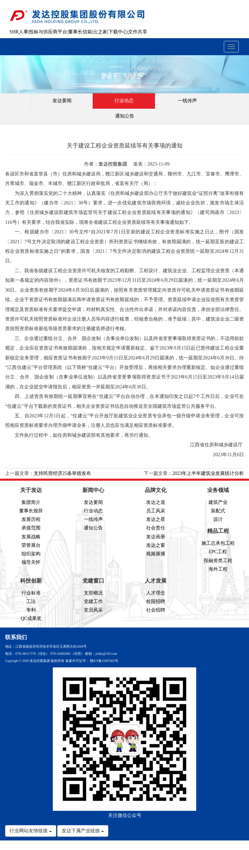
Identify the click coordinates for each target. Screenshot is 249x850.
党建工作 (93, 601)
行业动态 (124, 100)
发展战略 (31, 536)
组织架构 (31, 553)
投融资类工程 (218, 560)
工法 (31, 601)
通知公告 (124, 116)
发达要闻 (62, 100)
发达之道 (155, 502)
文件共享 (137, 31)
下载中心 (117, 31)
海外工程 (218, 569)
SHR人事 (19, 31)
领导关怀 (31, 562)
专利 (31, 610)
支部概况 (93, 593)
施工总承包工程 (218, 543)
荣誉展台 (31, 545)
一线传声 (187, 100)
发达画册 (155, 536)
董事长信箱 (80, 31)
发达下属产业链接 (83, 830)
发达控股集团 (112, 164)
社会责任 (155, 527)
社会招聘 (155, 610)
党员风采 (93, 610)
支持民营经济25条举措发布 (62, 473)
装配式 (218, 510)
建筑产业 (218, 502)
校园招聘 (155, 601)
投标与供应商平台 (48, 31)
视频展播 (155, 553)
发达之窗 (155, 545)
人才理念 (155, 593)
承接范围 (31, 527)
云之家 (100, 31)
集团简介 (31, 502)
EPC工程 (218, 551)
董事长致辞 (31, 510)
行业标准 (31, 593)
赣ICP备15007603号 (104, 661)
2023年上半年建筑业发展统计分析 (208, 473)
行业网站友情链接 (31, 830)
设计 (218, 519)
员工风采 (155, 510)
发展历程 (31, 519)
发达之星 (155, 519)
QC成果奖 (31, 618)
